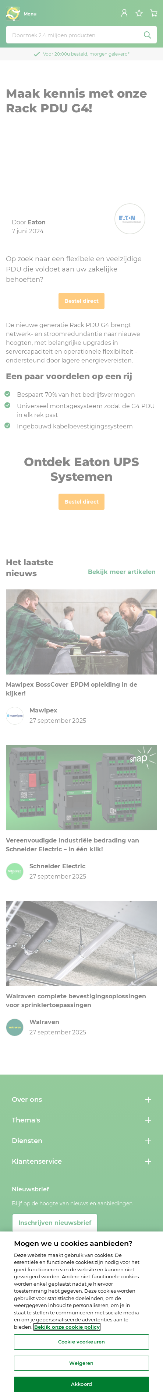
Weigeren (81, 1363)
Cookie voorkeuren (81, 1342)
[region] (81, 1314)
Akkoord (81, 1384)
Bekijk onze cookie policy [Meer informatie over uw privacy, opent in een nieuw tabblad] (67, 1327)
